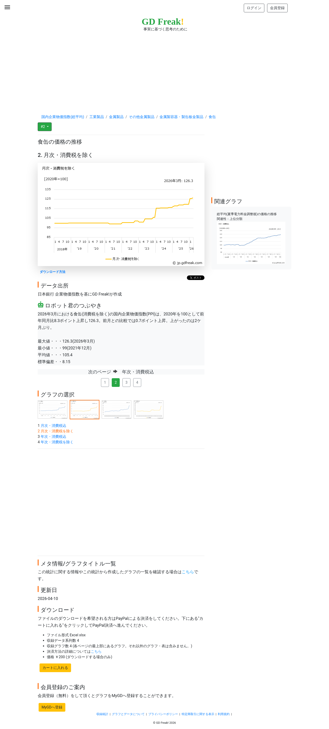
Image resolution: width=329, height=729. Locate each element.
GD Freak (163, 21)
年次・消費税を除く (57, 442)
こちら (188, 572)
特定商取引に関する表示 (198, 714)
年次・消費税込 (53, 436)
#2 (43, 126)
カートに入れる (55, 668)
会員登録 (277, 8)
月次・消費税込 (53, 425)
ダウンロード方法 (52, 272)
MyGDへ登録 (52, 707)
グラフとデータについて (128, 714)
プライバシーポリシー (163, 714)
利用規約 (224, 714)
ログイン (254, 8)
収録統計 (102, 714)
